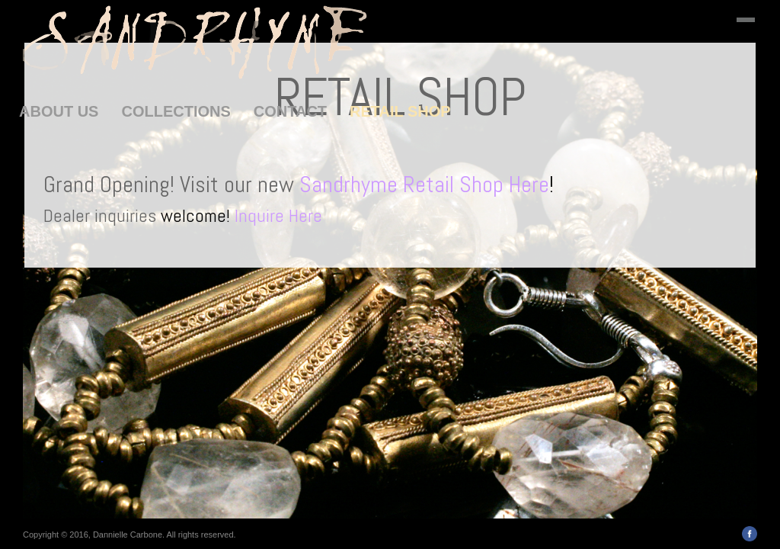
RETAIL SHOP (400, 111)
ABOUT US (58, 111)
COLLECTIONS (175, 111)
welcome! (241, 215)
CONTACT (290, 111)
